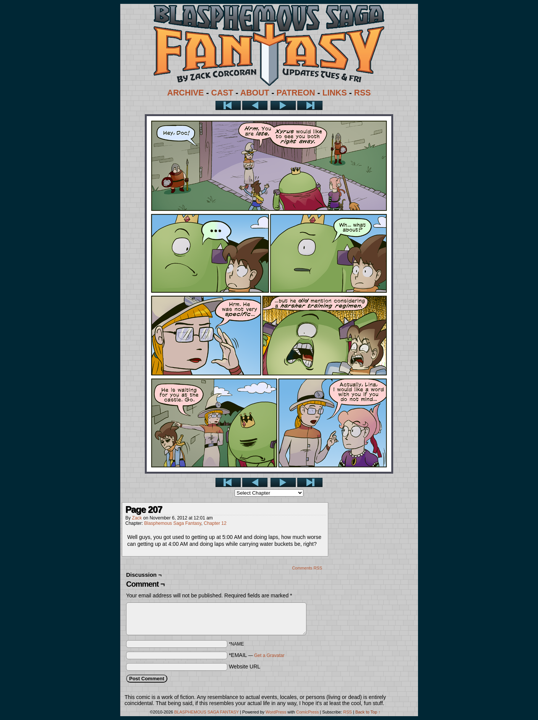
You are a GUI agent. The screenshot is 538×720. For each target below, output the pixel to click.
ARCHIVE (185, 92)
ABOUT (254, 92)
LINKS (334, 92)
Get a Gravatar (269, 655)
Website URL (244, 666)
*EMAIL (257, 655)
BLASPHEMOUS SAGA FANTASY (206, 712)
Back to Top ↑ (368, 712)
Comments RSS (307, 568)
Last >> (309, 105)
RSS (362, 92)
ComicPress (307, 712)
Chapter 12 (215, 523)
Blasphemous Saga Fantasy (172, 523)
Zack (137, 518)
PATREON (296, 92)
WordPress (276, 712)
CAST (222, 92)
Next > (283, 105)
